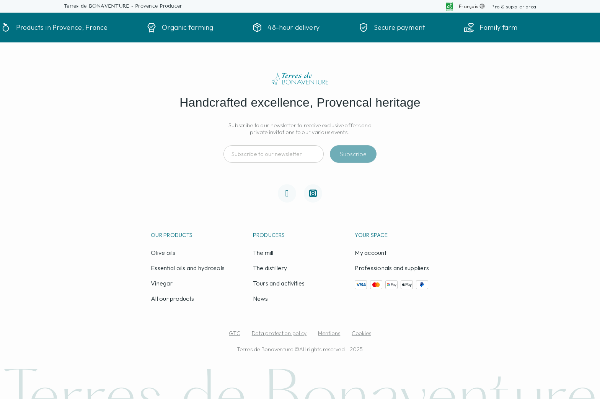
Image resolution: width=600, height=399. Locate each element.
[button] (513, 6)
